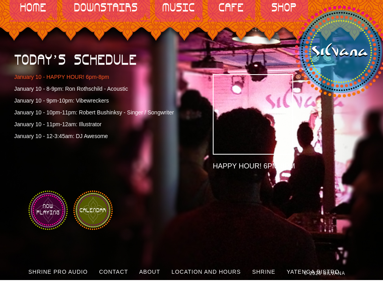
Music (178, 8)
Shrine (263, 272)
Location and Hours (206, 272)
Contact (113, 272)
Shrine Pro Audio (58, 272)
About (149, 272)
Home (33, 8)
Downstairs (106, 8)
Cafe (231, 8)
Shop (284, 8)
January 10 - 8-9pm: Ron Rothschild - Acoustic (71, 89)
